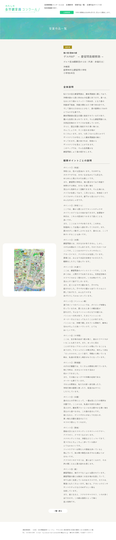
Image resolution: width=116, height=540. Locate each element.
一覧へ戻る (58, 511)
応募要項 (69, 5)
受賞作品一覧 (80, 5)
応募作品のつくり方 (94, 5)
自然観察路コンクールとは (54, 5)
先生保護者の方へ (50, 8)
